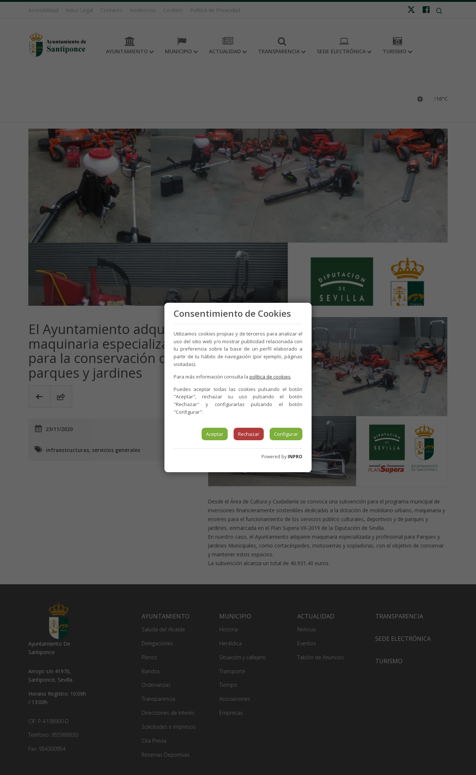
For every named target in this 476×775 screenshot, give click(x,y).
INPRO (295, 456)
